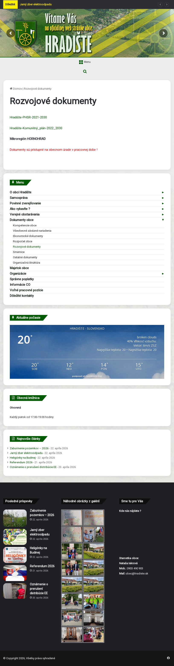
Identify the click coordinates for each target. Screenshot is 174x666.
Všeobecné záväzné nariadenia (32, 230)
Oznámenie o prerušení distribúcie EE (33, 467)
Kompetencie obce (24, 225)
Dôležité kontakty (22, 296)
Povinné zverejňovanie (25, 203)
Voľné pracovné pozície (26, 290)
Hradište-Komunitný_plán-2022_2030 (36, 128)
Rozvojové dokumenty (27, 246)
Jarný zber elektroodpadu (36, 4)
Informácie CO (20, 285)
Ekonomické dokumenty (28, 236)
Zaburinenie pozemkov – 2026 (29, 448)
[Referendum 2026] (15, 573)
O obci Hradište (20, 192)
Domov (16, 88)
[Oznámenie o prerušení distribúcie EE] (15, 591)
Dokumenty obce (21, 220)
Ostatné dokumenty (25, 257)
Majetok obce (19, 268)
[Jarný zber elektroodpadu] (15, 537)
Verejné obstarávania (24, 214)
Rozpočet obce (22, 241)
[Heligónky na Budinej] (15, 555)
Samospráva (19, 198)
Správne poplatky (22, 279)
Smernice (19, 252)
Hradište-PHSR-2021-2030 (28, 117)
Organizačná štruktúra (26, 262)
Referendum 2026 (21, 462)
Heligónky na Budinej (23, 457)
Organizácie (18, 274)
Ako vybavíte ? (20, 209)
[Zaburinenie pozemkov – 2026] (15, 518)
